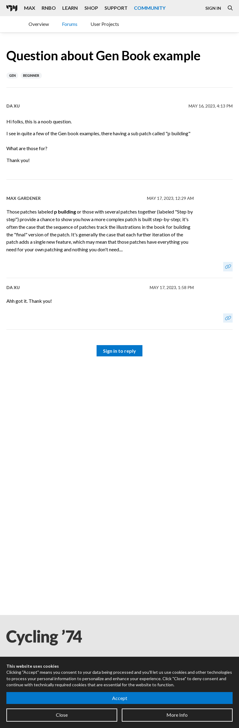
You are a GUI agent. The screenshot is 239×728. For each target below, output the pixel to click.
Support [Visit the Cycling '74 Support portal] (116, 8)
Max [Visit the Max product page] (29, 8)
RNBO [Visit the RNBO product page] (49, 8)
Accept (119, 698)
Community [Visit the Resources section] (150, 8)
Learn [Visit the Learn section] (70, 8)
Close (62, 715)
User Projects (104, 24)
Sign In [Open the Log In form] (213, 8)
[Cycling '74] (11, 8)
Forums (69, 24)
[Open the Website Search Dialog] (230, 8)
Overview (39, 24)
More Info (177, 715)
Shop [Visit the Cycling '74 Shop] (91, 8)
